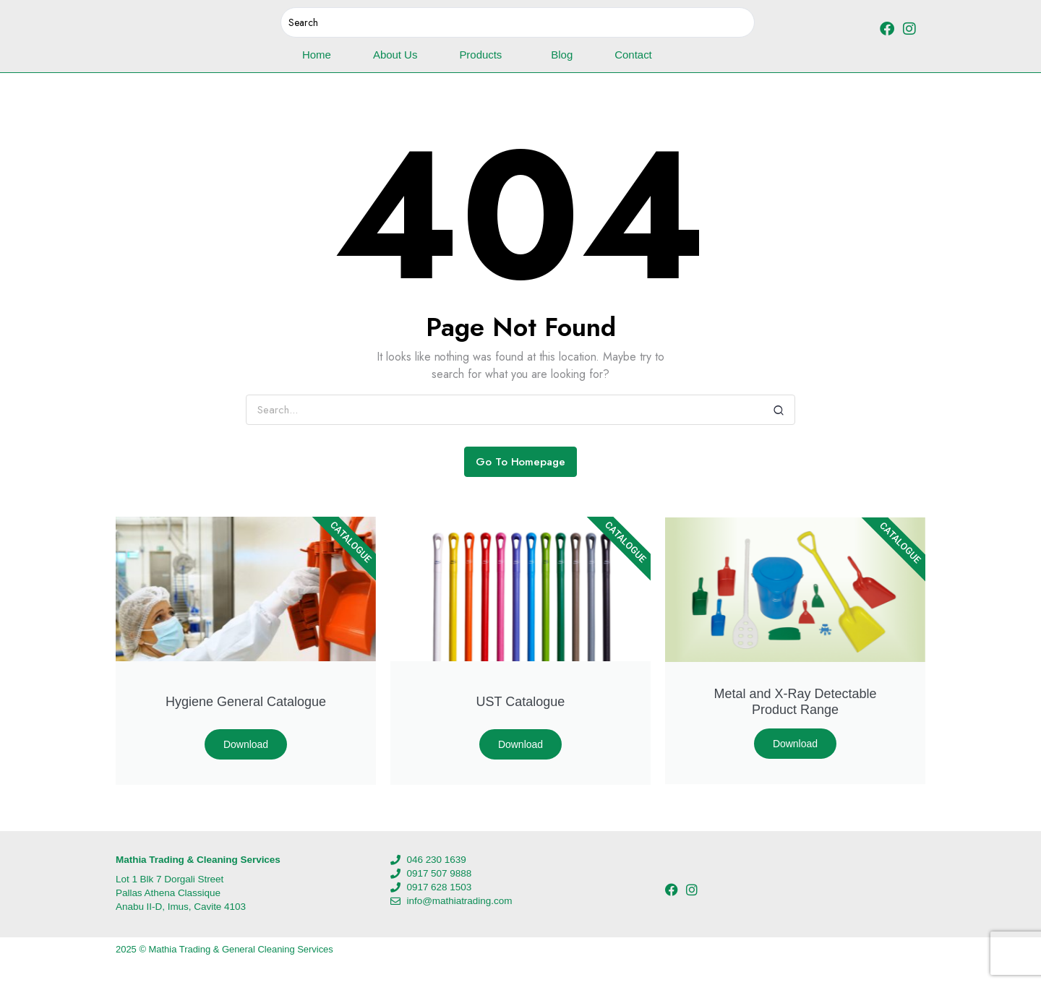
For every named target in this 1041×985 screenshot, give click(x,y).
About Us (395, 54)
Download (245, 744)
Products (484, 55)
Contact (632, 54)
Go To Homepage (521, 462)
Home (316, 54)
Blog (562, 54)
